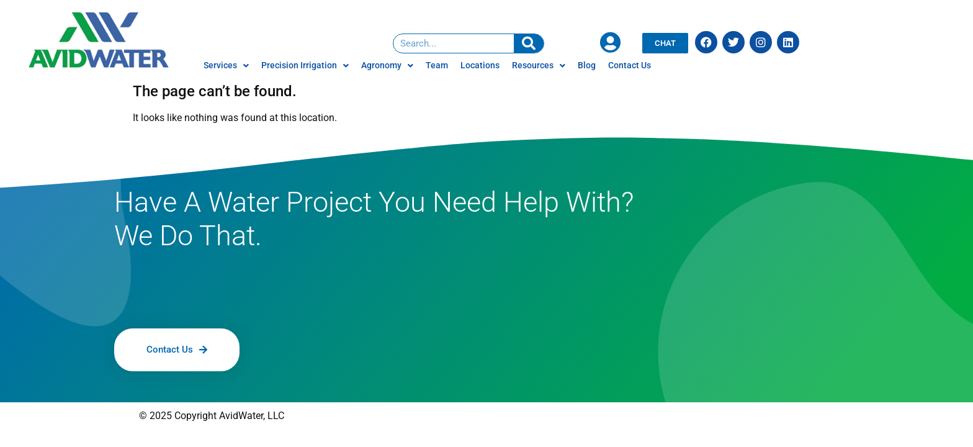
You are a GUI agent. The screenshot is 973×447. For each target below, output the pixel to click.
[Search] (529, 43)
